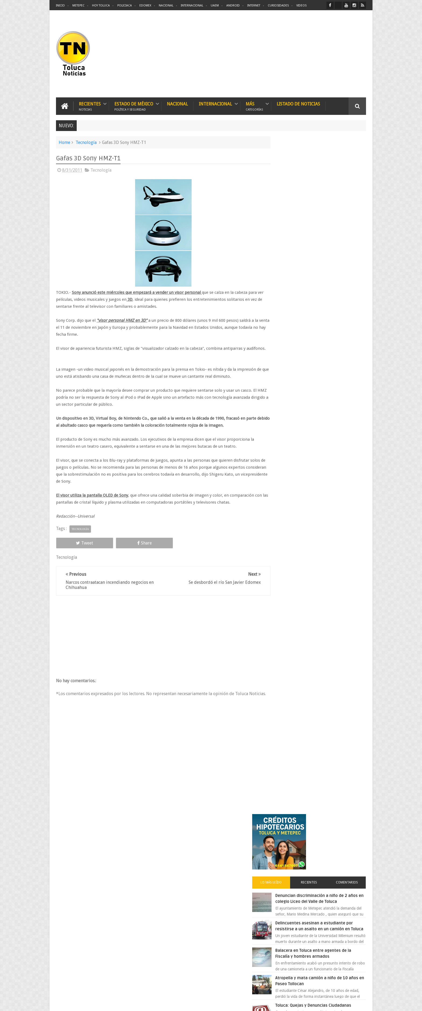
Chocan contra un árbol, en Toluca (329, 486)
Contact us (352, 839)
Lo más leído (288, 208)
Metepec (78, 5)
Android (233, 5)
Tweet (75, 549)
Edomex (145, 5)
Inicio (60, 5)
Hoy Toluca (101, 5)
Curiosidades (278, 5)
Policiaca (124, 5)
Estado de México (133, 105)
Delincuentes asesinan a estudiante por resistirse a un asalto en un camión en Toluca (325, 260)
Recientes (90, 105)
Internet (253, 5)
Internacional (192, 5)
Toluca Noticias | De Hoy (124, 1002)
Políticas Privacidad (319, 1002)
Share (117, 549)
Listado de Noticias (298, 103)
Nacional (166, 5)
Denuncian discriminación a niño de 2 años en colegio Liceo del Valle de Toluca (330, 227)
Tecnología (86, 141)
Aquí (361, 1002)
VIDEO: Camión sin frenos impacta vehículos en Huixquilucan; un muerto (328, 458)
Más (254, 105)
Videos (301, 5)
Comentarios (350, 208)
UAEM (215, 5)
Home (64, 141)
